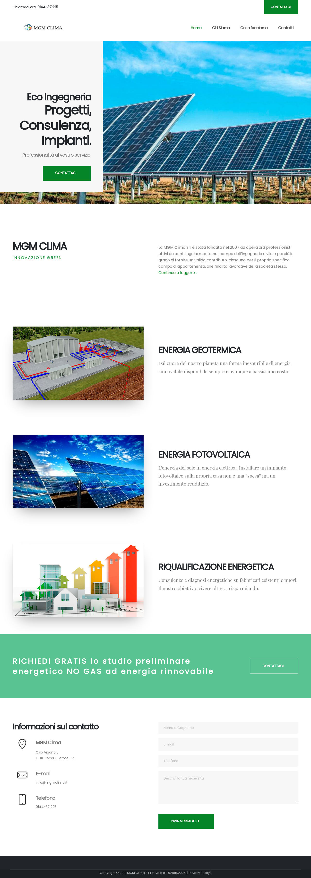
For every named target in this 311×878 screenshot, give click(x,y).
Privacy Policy (199, 873)
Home (195, 28)
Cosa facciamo (254, 28)
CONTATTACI (281, 7)
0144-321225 (46, 806)
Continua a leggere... (177, 272)
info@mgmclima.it (52, 782)
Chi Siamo (221, 28)
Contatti (285, 28)
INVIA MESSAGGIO (185, 821)
